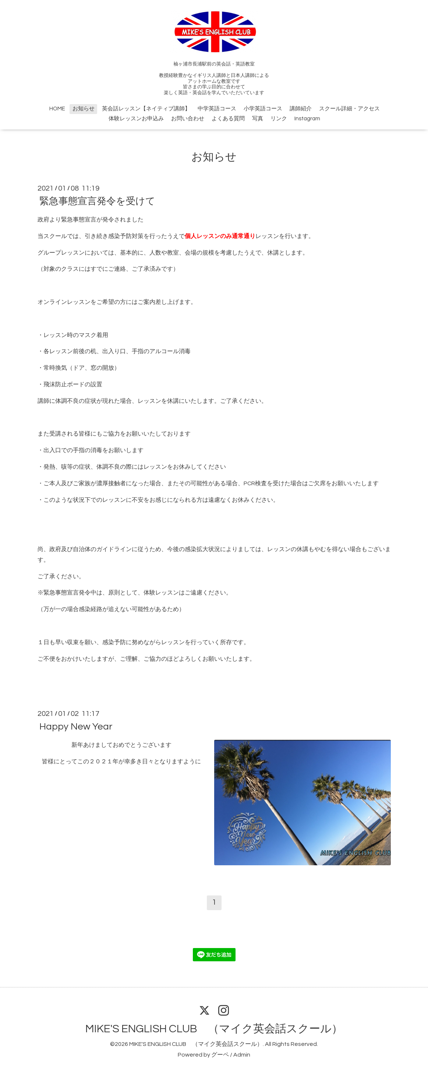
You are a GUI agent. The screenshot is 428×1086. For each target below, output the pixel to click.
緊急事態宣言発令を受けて (97, 201)
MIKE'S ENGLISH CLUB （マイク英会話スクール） (214, 1028)
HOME (57, 108)
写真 (257, 118)
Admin (241, 1055)
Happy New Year (76, 726)
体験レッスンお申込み (136, 118)
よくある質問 (228, 118)
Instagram (307, 118)
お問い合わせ (187, 118)
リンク (278, 118)
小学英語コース (263, 108)
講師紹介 (301, 108)
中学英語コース (217, 108)
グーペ (220, 1055)
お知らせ (83, 108)
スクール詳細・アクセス (349, 108)
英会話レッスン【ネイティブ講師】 (146, 108)
